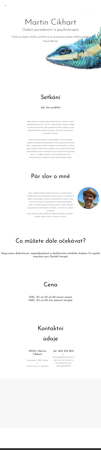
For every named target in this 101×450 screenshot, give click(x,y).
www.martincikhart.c (65, 360)
